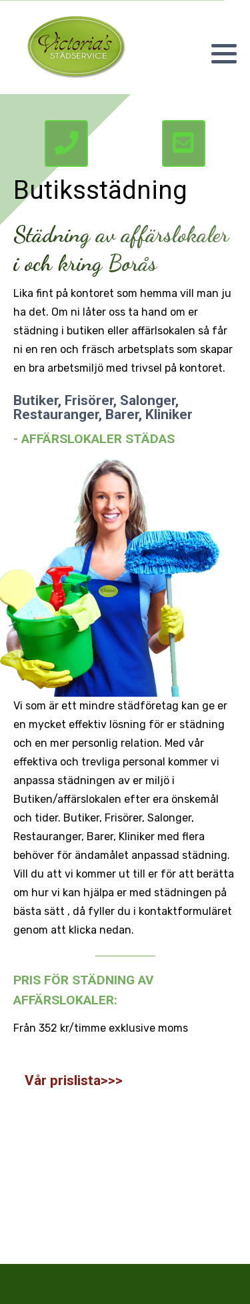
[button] (224, 53)
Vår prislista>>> (74, 1080)
